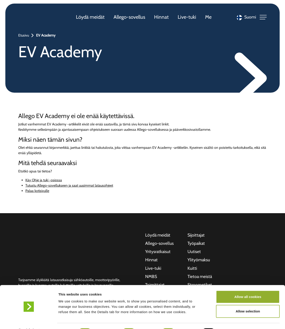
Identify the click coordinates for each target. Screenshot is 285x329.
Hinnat (162, 17)
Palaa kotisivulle (37, 191)
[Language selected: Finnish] (245, 18)
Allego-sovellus (130, 17)
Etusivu (23, 35)
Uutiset (194, 252)
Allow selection (248, 300)
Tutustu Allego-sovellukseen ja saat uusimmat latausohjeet (69, 185)
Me (209, 17)
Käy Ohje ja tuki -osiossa (43, 180)
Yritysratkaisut (158, 252)
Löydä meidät (90, 17)
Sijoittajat (196, 235)
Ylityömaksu (198, 260)
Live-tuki (187, 17)
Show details (233, 320)
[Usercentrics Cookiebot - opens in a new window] (28, 320)
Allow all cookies (247, 285)
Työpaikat (196, 243)
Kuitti (192, 269)
